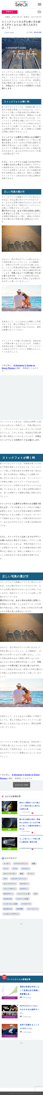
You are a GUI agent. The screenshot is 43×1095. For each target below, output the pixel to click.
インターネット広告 (10, 904)
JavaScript (8, 899)
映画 (33, 863)
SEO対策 (20, 909)
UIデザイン (24, 889)
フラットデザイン (10, 889)
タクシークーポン (10, 873)
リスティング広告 (22, 899)
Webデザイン (8, 894)
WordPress (8, 909)
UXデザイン (24, 884)
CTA (5, 879)
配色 (21, 873)
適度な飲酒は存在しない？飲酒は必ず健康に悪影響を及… (29, 990)
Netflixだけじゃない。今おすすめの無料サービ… (30, 1009)
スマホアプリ (26, 904)
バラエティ (25, 868)
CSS (35, 894)
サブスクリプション (21, 863)
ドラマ (15, 868)
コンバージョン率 (23, 894)
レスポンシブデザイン (11, 914)
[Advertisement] (21, 398)
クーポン (7, 863)
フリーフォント (32, 909)
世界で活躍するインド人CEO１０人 (29, 1026)
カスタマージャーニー (18, 879)
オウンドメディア (10, 884)
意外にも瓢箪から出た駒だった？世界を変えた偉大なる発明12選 (29, 806)
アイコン (31, 873)
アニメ (6, 868)
